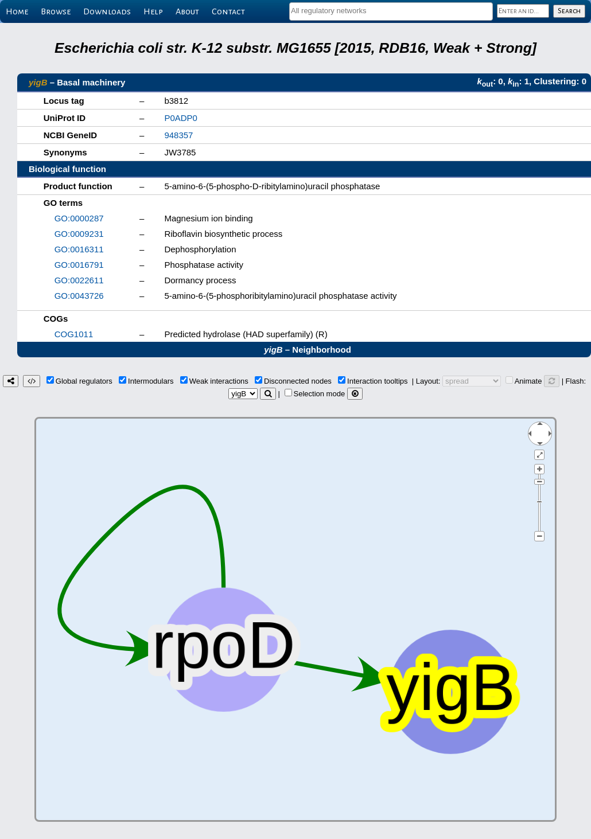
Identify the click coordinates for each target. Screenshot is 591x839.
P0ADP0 (180, 118)
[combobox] (391, 11)
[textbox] (391, 10)
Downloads (107, 11)
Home (17, 11)
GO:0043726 (79, 296)
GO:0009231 (79, 234)
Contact (228, 11)
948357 (178, 135)
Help (153, 11)
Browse (56, 11)
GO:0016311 (79, 249)
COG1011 (74, 334)
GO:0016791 (79, 265)
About (187, 11)
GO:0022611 (79, 280)
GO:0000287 (79, 218)
